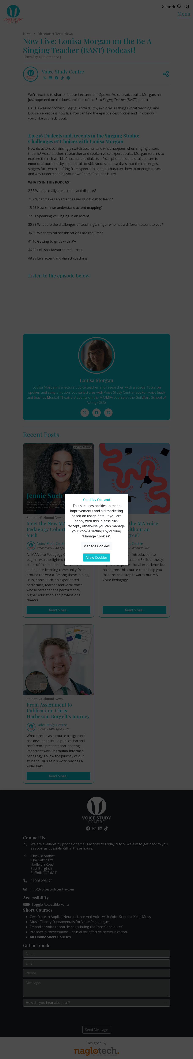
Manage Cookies (96, 546)
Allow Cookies (96, 557)
